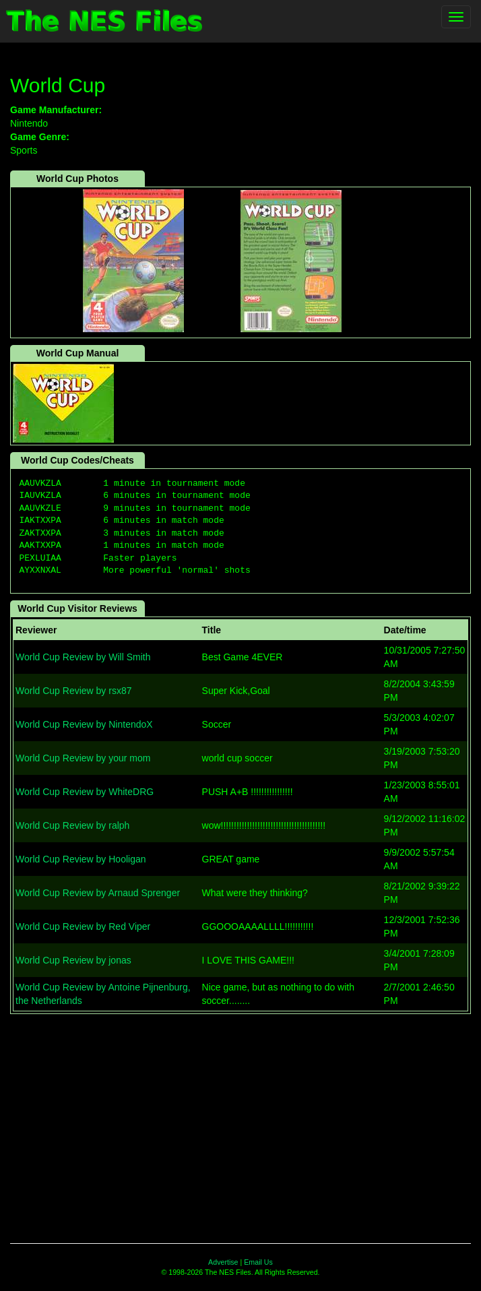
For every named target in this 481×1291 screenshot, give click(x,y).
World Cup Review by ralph (72, 825)
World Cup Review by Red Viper (82, 926)
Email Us (258, 1262)
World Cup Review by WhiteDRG (84, 791)
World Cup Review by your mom (82, 758)
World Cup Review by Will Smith (82, 657)
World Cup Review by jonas (73, 960)
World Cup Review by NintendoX (84, 724)
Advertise (223, 1262)
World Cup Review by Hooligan (80, 859)
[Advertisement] (240, 1122)
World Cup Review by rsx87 (73, 690)
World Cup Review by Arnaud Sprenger (97, 892)
